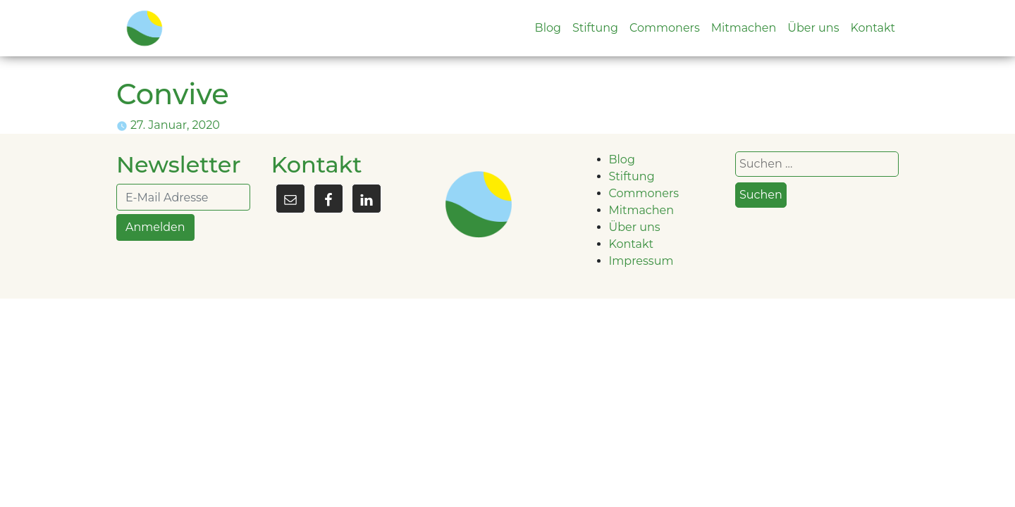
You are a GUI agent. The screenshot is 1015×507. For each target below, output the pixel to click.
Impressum (641, 261)
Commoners (664, 28)
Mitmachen (744, 28)
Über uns (813, 28)
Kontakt (872, 28)
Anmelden (155, 227)
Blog (548, 28)
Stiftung (595, 28)
